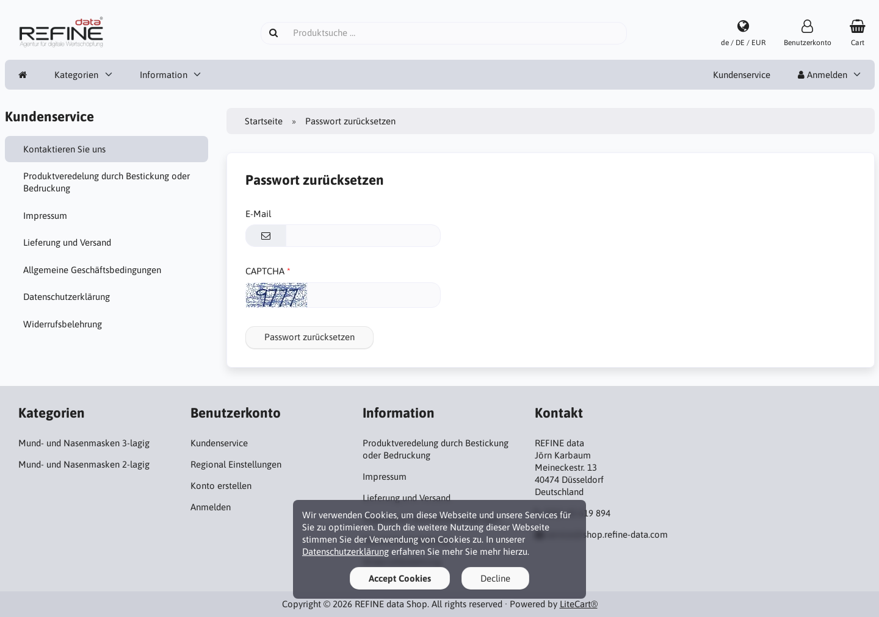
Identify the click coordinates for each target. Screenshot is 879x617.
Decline (495, 578)
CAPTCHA (264, 271)
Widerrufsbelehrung (62, 324)
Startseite (264, 121)
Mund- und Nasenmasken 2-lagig (84, 464)
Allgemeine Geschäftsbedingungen (92, 270)
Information (163, 75)
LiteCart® (579, 604)
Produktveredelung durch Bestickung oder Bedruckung (106, 182)
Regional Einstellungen (235, 464)
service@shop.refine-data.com (607, 534)
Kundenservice (741, 75)
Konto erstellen (220, 485)
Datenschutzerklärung (66, 296)
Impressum (45, 215)
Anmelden (822, 75)
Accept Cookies (400, 578)
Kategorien (76, 75)
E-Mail (258, 214)
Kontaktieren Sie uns (64, 149)
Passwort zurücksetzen (309, 337)
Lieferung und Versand (67, 242)
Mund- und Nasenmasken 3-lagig (84, 443)
